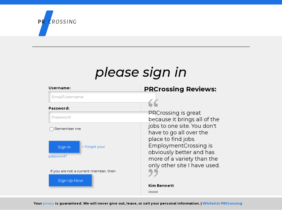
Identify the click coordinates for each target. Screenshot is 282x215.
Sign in (64, 147)
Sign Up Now (70, 180)
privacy (48, 203)
